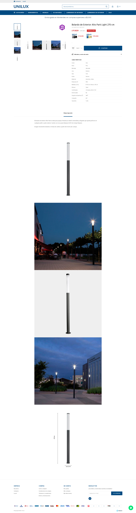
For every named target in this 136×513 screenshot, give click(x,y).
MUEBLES (45, 12)
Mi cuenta (66, 489)
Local (24, 1)
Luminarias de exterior (95, 12)
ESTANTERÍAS (57, 12)
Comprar (104, 48)
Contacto (18, 1)
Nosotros (16, 489)
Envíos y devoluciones (44, 496)
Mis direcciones (68, 493)
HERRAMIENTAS (33, 12)
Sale (110, 12)
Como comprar (43, 489)
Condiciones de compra (45, 491)
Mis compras (67, 491)
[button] (63, 45)
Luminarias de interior (74, 12)
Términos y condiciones (45, 493)
